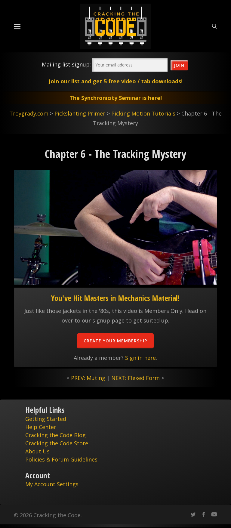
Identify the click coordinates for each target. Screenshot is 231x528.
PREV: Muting (88, 377)
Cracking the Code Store (56, 443)
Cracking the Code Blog (55, 435)
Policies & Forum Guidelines (61, 459)
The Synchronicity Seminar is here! (115, 97)
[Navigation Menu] (17, 26)
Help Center (40, 427)
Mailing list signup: (66, 64)
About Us (37, 451)
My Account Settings (52, 484)
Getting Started (45, 418)
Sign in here (140, 357)
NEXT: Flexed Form (135, 377)
